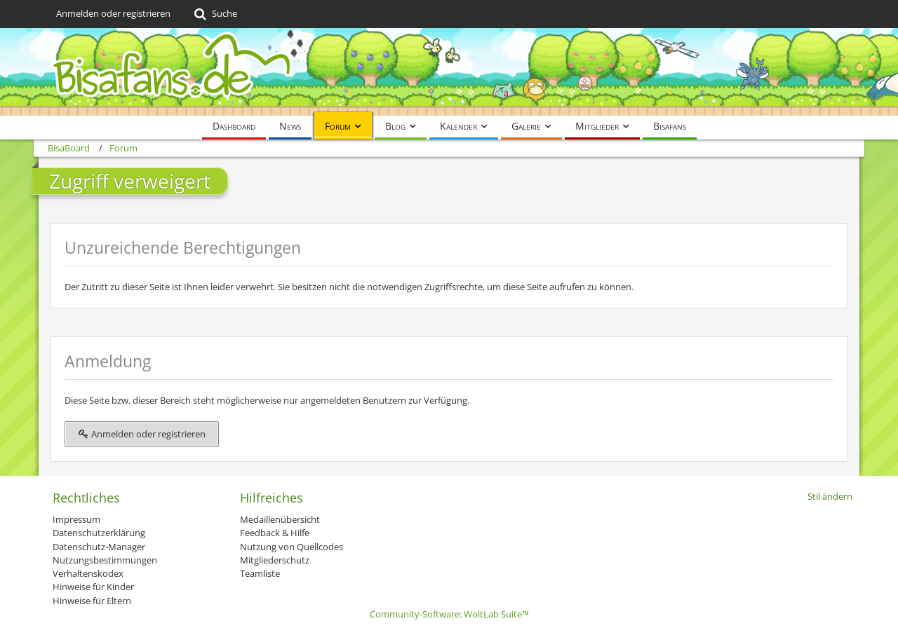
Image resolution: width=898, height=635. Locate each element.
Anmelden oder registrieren (113, 13)
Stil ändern (829, 496)
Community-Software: (449, 614)
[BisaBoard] (449, 72)
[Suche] (214, 14)
